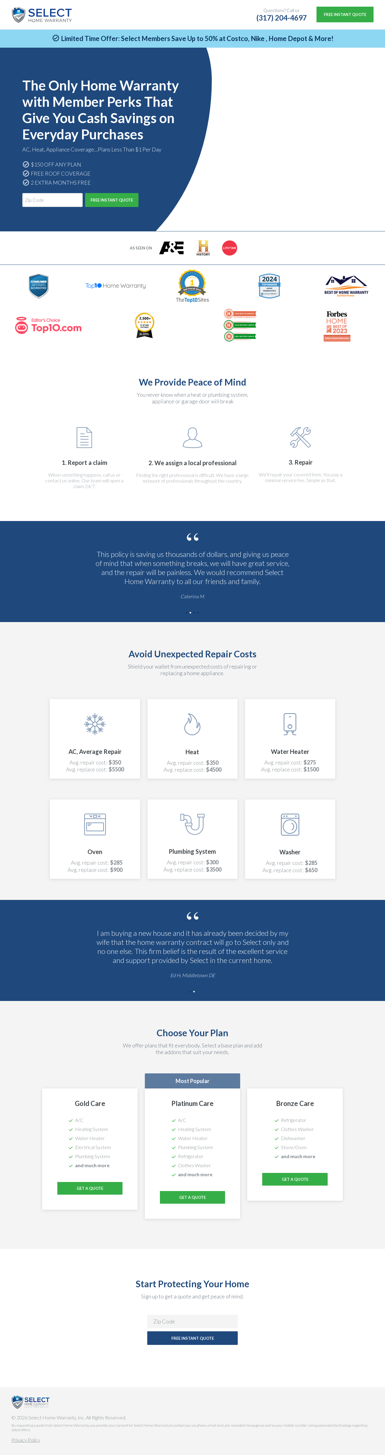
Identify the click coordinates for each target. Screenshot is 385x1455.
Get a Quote (192, 1197)
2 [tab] (190, 613)
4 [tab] (197, 613)
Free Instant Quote (345, 14)
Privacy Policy (25, 1440)
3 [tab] (194, 613)
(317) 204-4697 (281, 17)
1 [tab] (187, 613)
